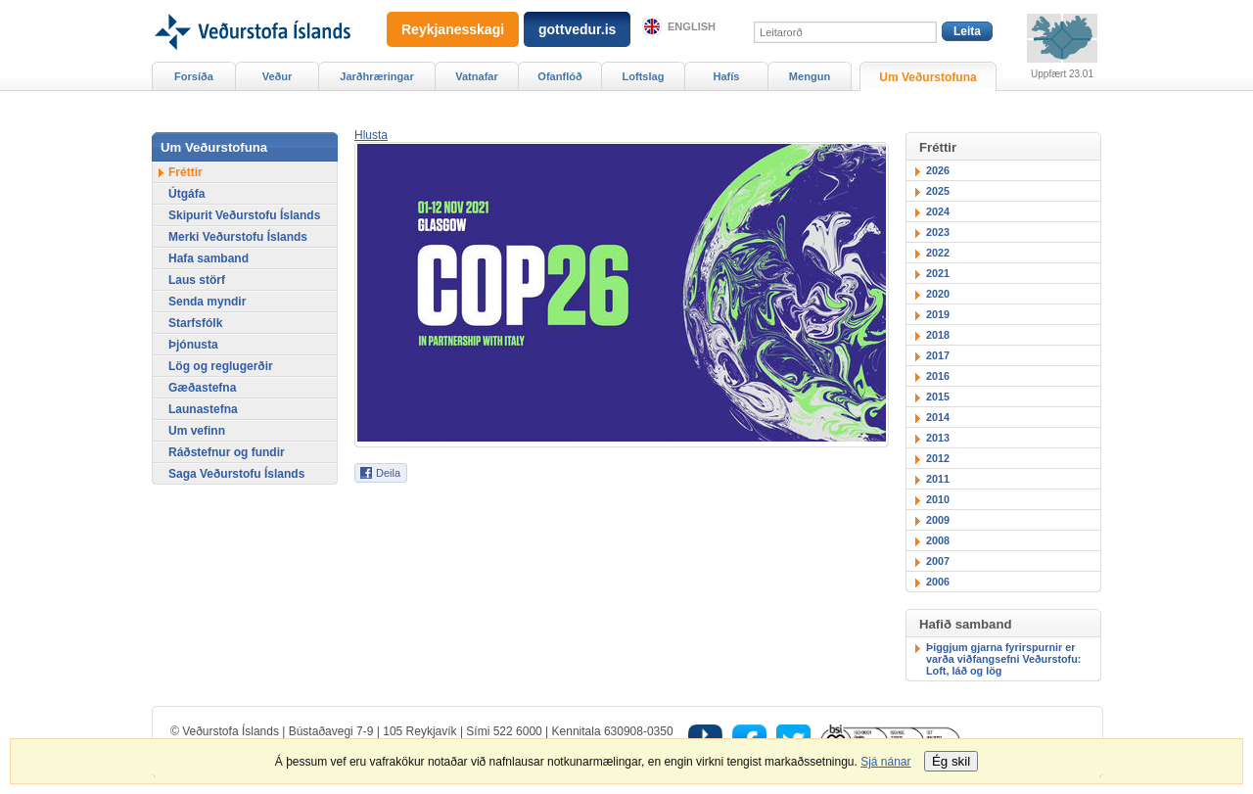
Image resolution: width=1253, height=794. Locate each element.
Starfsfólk (195, 323)
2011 (938, 479)
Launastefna (203, 409)
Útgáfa (186, 194)
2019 (938, 314)
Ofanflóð (559, 76)
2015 (938, 396)
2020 (938, 294)
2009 (938, 520)
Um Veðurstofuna (927, 77)
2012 (938, 458)
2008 (938, 540)
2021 (938, 273)
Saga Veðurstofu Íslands (236, 474)
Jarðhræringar (376, 76)
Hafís (727, 76)
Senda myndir (207, 301)
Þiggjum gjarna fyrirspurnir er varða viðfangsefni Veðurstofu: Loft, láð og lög (1003, 659)
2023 (938, 232)
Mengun (809, 76)
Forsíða (193, 76)
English (692, 26)
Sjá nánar (885, 762)
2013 (938, 438)
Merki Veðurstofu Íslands (237, 237)
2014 (938, 417)
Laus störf (196, 280)
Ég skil (951, 761)
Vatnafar (476, 76)
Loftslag (644, 76)
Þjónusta (193, 344)
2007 (938, 561)
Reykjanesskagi (452, 29)
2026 (938, 170)
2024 (938, 211)
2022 (938, 252)
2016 (938, 376)
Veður (277, 76)
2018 (938, 335)
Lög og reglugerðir (220, 366)
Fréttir (185, 172)
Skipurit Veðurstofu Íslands (244, 215)
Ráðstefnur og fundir (226, 452)
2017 (938, 355)
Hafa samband (208, 258)
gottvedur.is (577, 29)
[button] (371, 135)
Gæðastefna (202, 388)
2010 (938, 499)
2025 (938, 191)
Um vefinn (196, 431)
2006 (938, 581)
